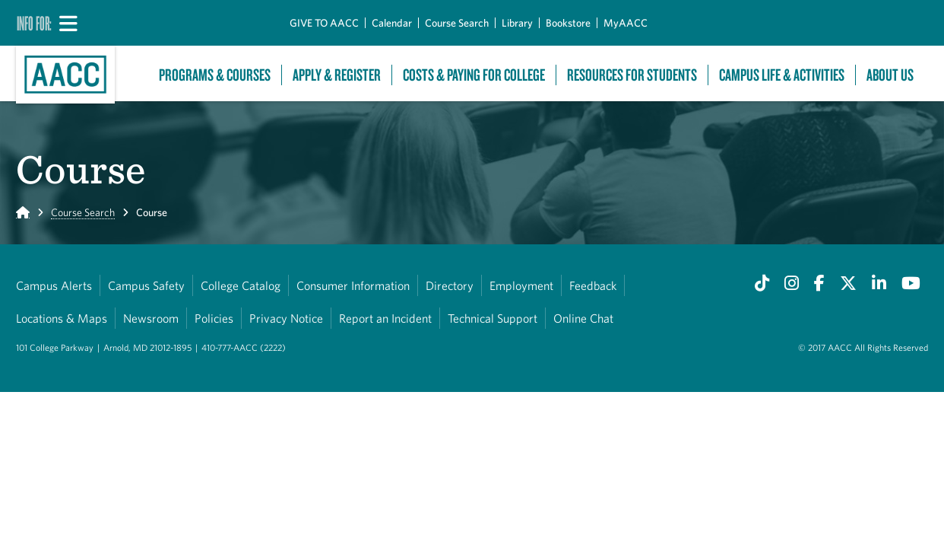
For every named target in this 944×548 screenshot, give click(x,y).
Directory (450, 285)
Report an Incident (385, 318)
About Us (890, 75)
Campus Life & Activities (781, 75)
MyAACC (625, 23)
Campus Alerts (54, 285)
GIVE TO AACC (324, 23)
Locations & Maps (61, 318)
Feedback (592, 285)
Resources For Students (632, 75)
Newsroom (151, 318)
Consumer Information (353, 285)
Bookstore (568, 23)
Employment (521, 285)
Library (517, 23)
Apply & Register (337, 75)
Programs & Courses (215, 75)
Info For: (34, 23)
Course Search (457, 23)
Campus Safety (146, 285)
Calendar (392, 23)
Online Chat (583, 318)
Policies (214, 318)
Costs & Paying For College (474, 75)
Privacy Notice (286, 318)
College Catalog (240, 285)
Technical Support (492, 318)
